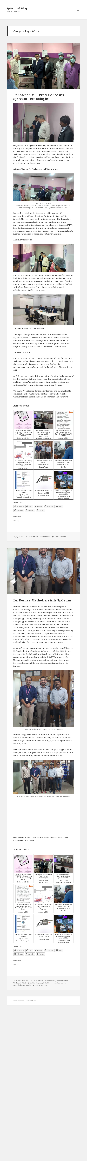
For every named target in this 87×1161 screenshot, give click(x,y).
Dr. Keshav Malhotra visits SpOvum (42, 600)
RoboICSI (59, 981)
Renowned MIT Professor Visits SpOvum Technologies (38, 97)
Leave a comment (60, 537)
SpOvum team (33, 537)
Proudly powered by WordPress (24, 1001)
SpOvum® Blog (17, 8)
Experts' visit (45, 537)
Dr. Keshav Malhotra (22, 606)
